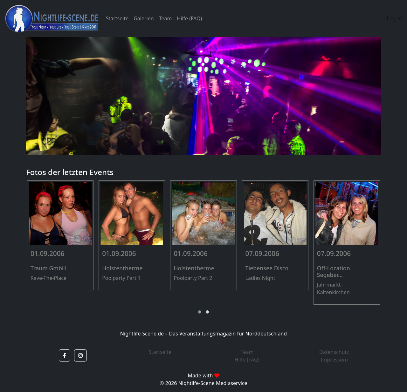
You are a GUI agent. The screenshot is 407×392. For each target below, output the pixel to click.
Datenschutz (334, 351)
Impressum (334, 359)
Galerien (144, 18)
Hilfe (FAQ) (189, 18)
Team (165, 18)
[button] (200, 312)
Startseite (117, 18)
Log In (394, 18)
